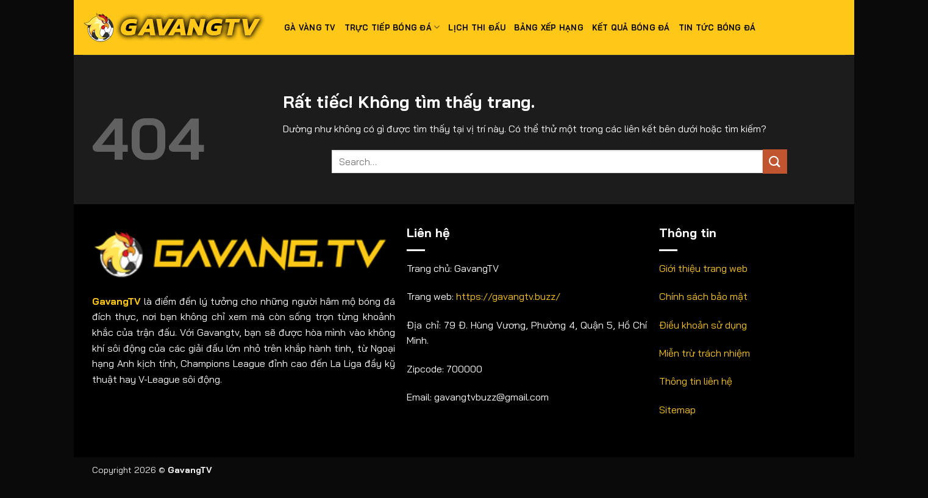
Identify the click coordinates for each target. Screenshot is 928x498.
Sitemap (677, 410)
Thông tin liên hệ (695, 381)
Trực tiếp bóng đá (392, 27)
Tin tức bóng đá (717, 27)
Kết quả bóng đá (631, 27)
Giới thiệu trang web (703, 268)
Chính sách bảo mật (703, 296)
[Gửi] (775, 161)
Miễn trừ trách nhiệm (704, 353)
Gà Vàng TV (310, 27)
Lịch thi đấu (476, 27)
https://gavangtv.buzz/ (508, 296)
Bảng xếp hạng (548, 27)
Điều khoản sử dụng (703, 325)
